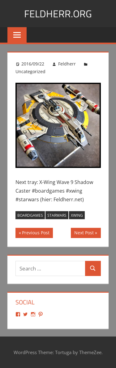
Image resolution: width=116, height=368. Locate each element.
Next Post (84, 233)
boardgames (30, 215)
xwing (77, 215)
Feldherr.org (58, 13)
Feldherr (67, 64)
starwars (57, 215)
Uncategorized (30, 71)
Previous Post (35, 233)
